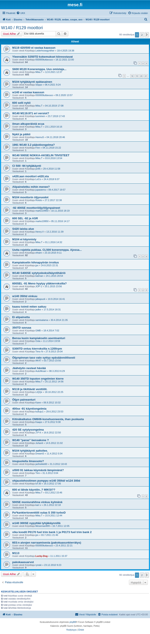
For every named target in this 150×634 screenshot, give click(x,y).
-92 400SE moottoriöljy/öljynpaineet (36, 207)
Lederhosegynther (45, 50)
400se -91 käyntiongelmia (29, 408)
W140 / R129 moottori (22, 27)
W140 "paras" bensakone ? (30, 440)
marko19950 (42, 210)
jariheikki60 (41, 464)
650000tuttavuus (44, 59)
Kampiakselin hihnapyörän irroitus (35, 262)
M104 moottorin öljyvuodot (30, 197)
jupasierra (40, 189)
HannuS (39, 137)
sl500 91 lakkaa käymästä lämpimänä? (38, 470)
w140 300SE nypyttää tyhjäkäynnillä (36, 523)
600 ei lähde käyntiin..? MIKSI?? (33, 489)
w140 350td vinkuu (24, 296)
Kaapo (38, 422)
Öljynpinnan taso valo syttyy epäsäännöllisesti (43, 357)
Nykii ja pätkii (21, 134)
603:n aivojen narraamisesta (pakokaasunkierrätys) (46, 542)
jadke (38, 309)
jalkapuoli (40, 299)
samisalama (41, 320)
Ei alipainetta (21, 317)
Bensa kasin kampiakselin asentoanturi (38, 338)
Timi (37, 473)
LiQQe (38, 392)
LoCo (38, 179)
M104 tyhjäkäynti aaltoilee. (30, 450)
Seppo (38, 84)
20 (141, 76)
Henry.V (39, 231)
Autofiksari (40, 371)
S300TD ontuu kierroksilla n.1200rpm (37, 348)
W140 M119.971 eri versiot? (30, 113)
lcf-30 (38, 483)
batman (39, 276)
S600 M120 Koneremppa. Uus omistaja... (39, 69)
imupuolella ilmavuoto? (28, 461)
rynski (38, 565)
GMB (38, 330)
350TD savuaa (21, 327)
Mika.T (39, 72)
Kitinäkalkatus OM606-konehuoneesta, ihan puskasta (48, 419)
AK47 (38, 360)
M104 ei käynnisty (24, 239)
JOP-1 (38, 286)
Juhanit (39, 443)
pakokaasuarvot (23, 562)
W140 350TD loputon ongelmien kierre (38, 378)
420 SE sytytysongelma (28, 429)
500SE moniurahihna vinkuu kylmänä (37, 502)
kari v (38, 505)
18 (132, 76)
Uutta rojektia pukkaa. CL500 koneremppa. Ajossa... (47, 249)
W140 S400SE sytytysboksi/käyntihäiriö (39, 273)
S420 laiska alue (23, 228)
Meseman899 (42, 526)
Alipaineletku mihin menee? (31, 186)
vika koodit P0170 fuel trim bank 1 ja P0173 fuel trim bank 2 (52, 532)
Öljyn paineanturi (23, 399)
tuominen (40, 116)
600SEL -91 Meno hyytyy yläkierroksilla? (39, 283)
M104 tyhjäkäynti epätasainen (32, 81)
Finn (37, 147)
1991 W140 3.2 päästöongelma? (33, 144)
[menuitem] (20, 13)
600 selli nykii (21, 102)
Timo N (39, 351)
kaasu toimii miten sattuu (29, 306)
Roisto (38, 200)
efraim (38, 252)
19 (137, 76)
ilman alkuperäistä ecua (28, 123)
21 (146, 76)
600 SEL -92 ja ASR (25, 218)
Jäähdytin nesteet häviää (29, 368)
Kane (38, 402)
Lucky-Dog (41, 556)
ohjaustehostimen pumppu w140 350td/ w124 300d (46, 480)
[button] (147, 34)
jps (36, 265)
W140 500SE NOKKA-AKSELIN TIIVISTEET (40, 155)
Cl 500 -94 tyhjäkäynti (26, 165)
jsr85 (38, 168)
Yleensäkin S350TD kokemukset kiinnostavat (42, 56)
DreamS (39, 453)
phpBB (73, 622)
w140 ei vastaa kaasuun (28, 92)
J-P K (38, 432)
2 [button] (142, 35)
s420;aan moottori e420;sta (30, 176)
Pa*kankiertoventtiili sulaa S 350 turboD (39, 512)
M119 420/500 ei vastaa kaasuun (33, 47)
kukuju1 (39, 411)
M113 (15, 553)
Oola (37, 341)
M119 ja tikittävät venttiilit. (29, 389)
